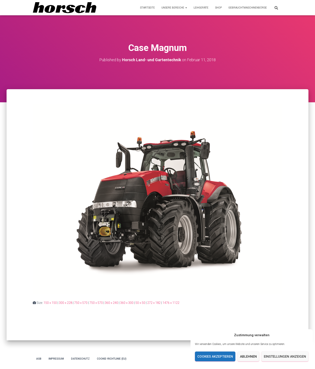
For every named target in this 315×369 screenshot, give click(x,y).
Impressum (56, 358)
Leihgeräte (201, 7)
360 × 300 (126, 303)
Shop (218, 7)
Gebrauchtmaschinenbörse (247, 7)
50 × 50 (140, 303)
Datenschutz (80, 358)
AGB (38, 358)
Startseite (147, 7)
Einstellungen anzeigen (285, 357)
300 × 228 (65, 303)
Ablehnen (248, 357)
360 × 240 (111, 303)
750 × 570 (81, 303)
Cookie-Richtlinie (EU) (111, 358)
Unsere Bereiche (174, 7)
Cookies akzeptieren (215, 357)
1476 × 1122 (171, 303)
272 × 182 (154, 303)
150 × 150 (50, 303)
